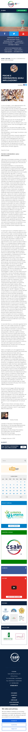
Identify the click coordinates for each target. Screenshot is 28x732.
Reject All (14, 728)
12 (6, 487)
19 (6, 490)
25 (3, 493)
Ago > (21, 496)
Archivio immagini (8, 43)
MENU (3, 10)
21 (13, 490)
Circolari (14, 700)
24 (24, 490)
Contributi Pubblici (13, 44)
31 (24, 493)
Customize (14, 724)
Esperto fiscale (19, 43)
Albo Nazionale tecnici (13, 39)
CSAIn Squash (8, 51)
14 (13, 487)
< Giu (7, 496)
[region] (14, 719)
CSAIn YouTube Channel (14, 596)
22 (17, 490)
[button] (25, 460)
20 (10, 490)
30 (21, 493)
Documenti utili (18, 51)
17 (24, 487)
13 (10, 487)
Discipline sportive (9, 41)
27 (10, 493)
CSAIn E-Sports (18, 49)
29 (17, 493)
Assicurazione (14, 702)
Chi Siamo (14, 693)
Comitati (14, 695)
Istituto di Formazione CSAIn (13, 48)
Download (19, 41)
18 (3, 490)
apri (23, 447)
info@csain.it (14, 685)
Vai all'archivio (14, 525)
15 (17, 487)
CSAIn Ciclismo (8, 49)
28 (13, 493)
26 (6, 493)
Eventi (14, 697)
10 (24, 484)
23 (20, 490)
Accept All (14, 720)
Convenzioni (14, 704)
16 (20, 487)
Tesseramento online (13, 37)
